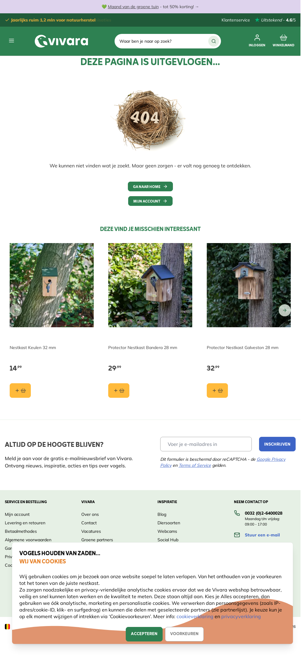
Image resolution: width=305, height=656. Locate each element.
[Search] (213, 41)
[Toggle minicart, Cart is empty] (283, 41)
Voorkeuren (184, 634)
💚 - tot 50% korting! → (150, 6)
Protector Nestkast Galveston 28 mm (242, 347)
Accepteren (144, 634)
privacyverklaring (241, 616)
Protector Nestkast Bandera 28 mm (142, 347)
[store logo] (61, 41)
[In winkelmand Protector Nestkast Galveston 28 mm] (217, 390)
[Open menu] (11, 40)
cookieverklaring (196, 616)
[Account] (257, 41)
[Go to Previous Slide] (16, 310)
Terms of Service (195, 465)
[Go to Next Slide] (285, 310)
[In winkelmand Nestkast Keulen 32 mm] (20, 390)
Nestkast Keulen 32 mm (33, 347)
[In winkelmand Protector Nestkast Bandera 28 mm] (118, 390)
